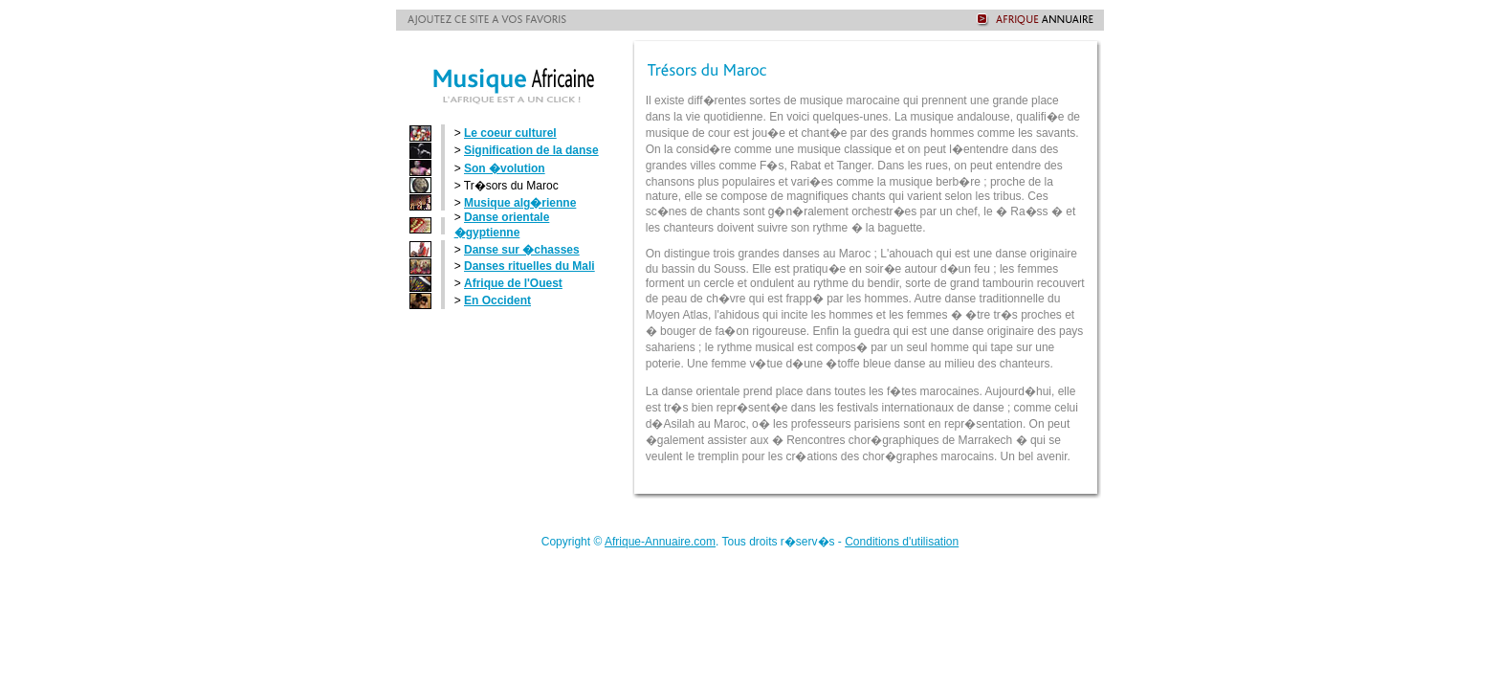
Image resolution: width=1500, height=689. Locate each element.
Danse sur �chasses (522, 249)
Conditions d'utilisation (902, 541)
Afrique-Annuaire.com (660, 541)
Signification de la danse (531, 150)
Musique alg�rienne (520, 203)
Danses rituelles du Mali (529, 266)
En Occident (497, 300)
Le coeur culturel (510, 133)
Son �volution (504, 168)
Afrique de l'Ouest (513, 283)
